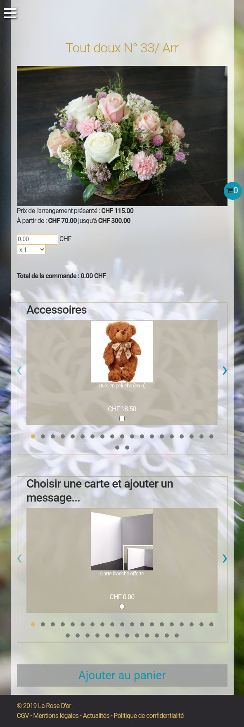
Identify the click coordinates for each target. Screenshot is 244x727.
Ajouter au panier (122, 675)
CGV (23, 716)
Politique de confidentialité (149, 716)
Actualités (96, 716)
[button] (33, 436)
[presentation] (19, 372)
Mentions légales (55, 716)
